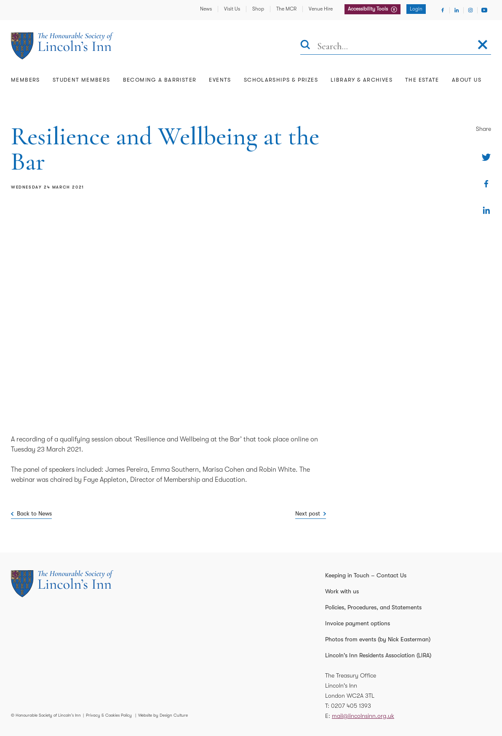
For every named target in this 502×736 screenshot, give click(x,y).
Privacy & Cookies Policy (109, 715)
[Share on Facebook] (486, 184)
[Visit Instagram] (470, 10)
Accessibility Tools (368, 9)
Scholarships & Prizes (281, 80)
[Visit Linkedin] (456, 10)
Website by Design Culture (163, 715)
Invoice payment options (357, 623)
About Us (466, 80)
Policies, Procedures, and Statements (373, 607)
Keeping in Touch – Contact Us (365, 575)
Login (416, 9)
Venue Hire (321, 9)
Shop (258, 9)
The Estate (422, 80)
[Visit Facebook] (442, 10)
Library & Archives (362, 80)
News (206, 9)
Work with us (342, 591)
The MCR (286, 9)
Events (220, 80)
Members (25, 80)
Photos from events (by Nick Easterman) (377, 639)
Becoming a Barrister (160, 80)
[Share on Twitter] (486, 157)
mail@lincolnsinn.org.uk (363, 715)
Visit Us (232, 9)
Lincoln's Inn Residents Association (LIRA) (378, 655)
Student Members (81, 80)
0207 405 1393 (351, 705)
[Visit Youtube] (484, 10)
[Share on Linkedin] (486, 210)
